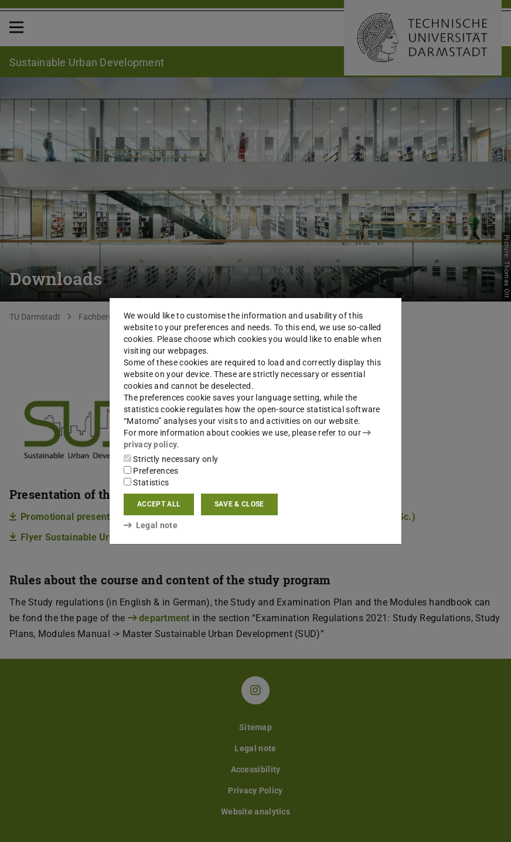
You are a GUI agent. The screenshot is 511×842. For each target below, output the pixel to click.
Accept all (158, 504)
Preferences (151, 470)
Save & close (239, 504)
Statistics (146, 482)
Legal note (151, 525)
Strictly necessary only (171, 459)
